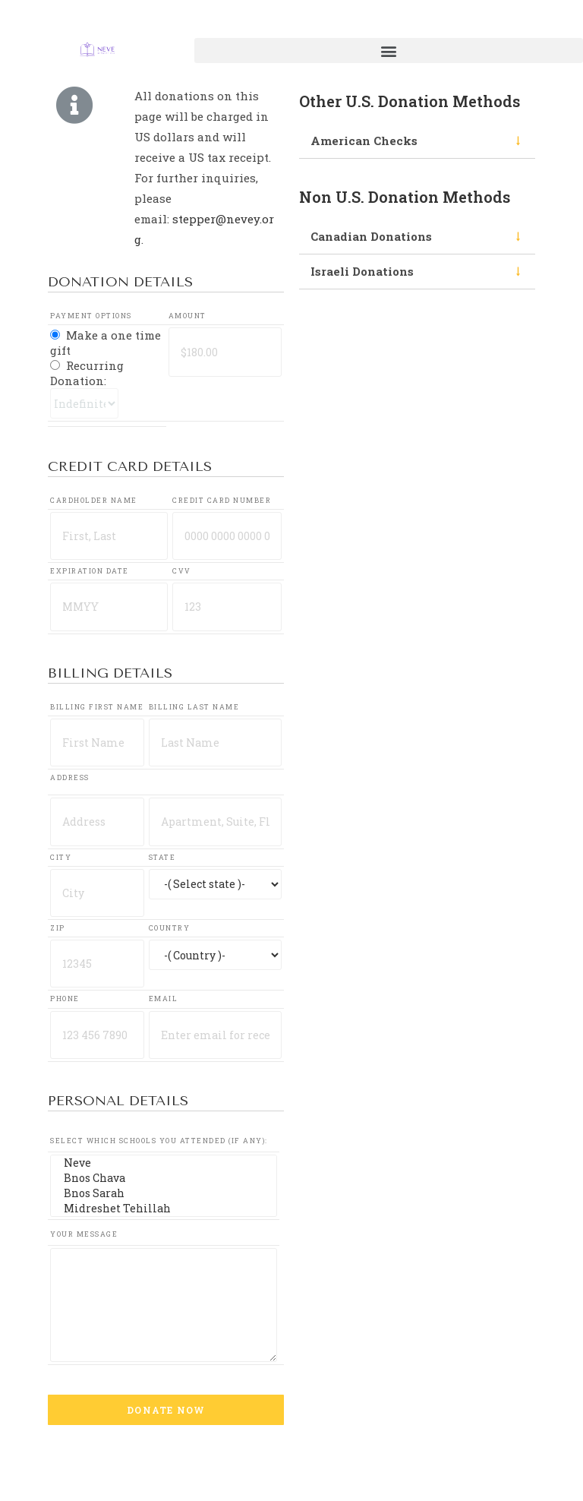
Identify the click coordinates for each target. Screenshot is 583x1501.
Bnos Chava (163, 1178)
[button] (388, 50)
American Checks (364, 140)
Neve (163, 1163)
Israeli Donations (362, 271)
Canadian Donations (371, 236)
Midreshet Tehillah (163, 1208)
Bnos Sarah (163, 1193)
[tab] (417, 141)
